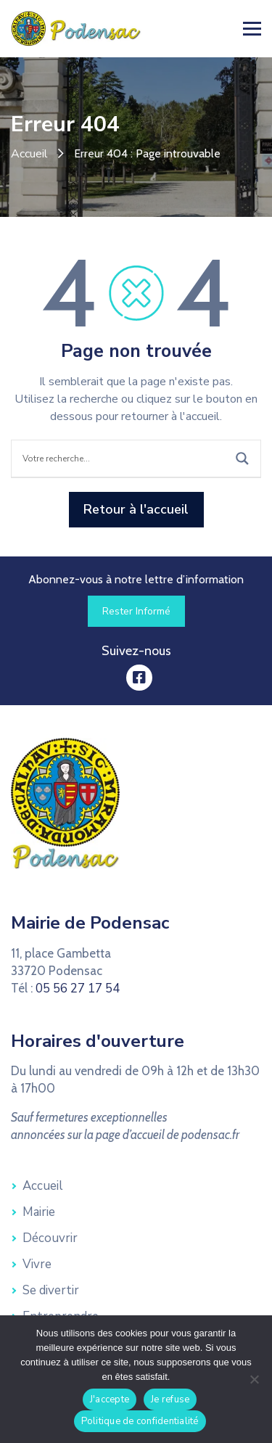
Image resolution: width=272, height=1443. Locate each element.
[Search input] (121, 458)
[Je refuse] (254, 1379)
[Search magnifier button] (242, 458)
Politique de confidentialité (140, 1421)
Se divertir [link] (50, 1290)
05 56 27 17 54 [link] (78, 988)
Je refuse (170, 1399)
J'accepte (109, 1399)
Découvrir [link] (50, 1238)
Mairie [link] (38, 1212)
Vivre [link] (36, 1264)
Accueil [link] (29, 154)
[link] (76, 28)
